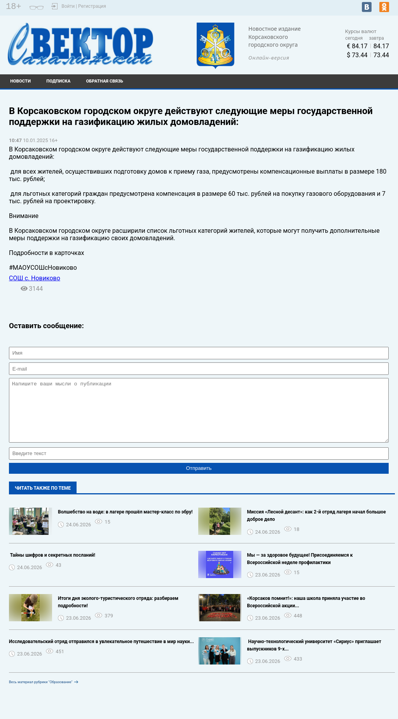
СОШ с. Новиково (34, 278)
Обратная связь (104, 81)
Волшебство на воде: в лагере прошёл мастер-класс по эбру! (125, 523)
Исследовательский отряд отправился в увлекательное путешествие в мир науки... (101, 653)
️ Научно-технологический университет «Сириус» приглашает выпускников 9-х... (314, 656)
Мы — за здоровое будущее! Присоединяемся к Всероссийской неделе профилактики (300, 570)
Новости (20, 81)
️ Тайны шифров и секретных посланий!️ (52, 567)
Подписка (58, 81)
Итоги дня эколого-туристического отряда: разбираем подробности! (118, 613)
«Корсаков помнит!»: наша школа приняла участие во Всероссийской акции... (306, 613)
